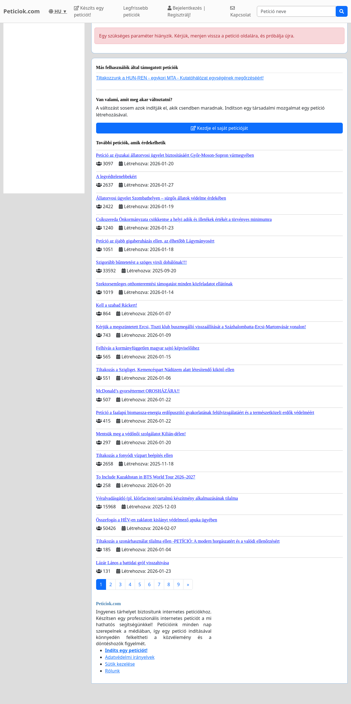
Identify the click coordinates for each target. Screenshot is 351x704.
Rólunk (112, 671)
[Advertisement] (43, 108)
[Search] (296, 11)
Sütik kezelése (120, 664)
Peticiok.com (21, 11)
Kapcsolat (240, 12)
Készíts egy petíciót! (89, 11)
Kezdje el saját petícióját (219, 128)
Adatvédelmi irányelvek (130, 657)
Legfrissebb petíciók (135, 11)
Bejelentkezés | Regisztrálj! (187, 11)
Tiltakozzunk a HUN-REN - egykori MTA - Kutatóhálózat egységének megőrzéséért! (180, 78)
